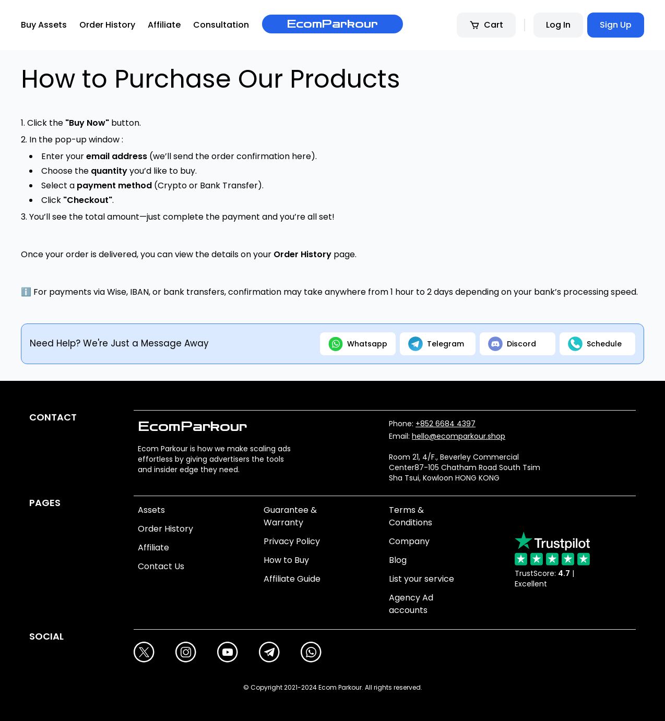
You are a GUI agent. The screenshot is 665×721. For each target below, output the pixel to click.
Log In (558, 25)
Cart (486, 25)
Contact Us (161, 566)
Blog (398, 560)
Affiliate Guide (292, 579)
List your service (421, 579)
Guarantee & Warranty (290, 516)
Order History (107, 25)
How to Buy (286, 560)
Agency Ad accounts (411, 604)
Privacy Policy (292, 541)
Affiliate (164, 25)
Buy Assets (44, 25)
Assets (151, 510)
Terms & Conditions (410, 516)
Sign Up (616, 25)
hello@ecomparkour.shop (458, 436)
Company (409, 541)
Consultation (221, 25)
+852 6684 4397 (445, 423)
